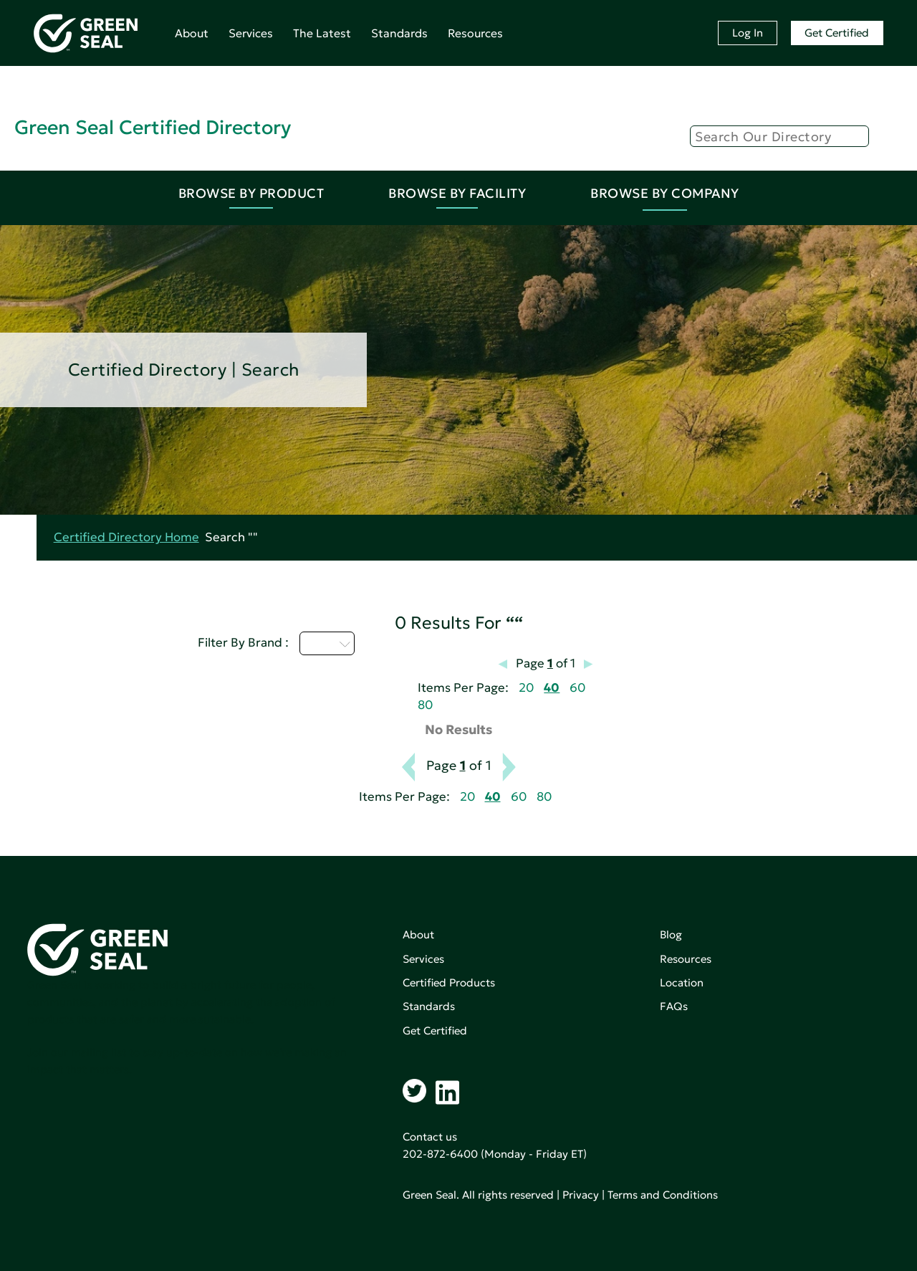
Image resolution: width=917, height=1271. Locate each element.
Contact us (430, 1136)
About (191, 33)
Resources (475, 33)
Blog (671, 934)
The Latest (322, 33)
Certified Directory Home (126, 537)
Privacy (580, 1194)
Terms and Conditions (663, 1194)
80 (425, 705)
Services (251, 33)
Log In (747, 32)
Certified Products (449, 982)
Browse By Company (664, 193)
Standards (399, 33)
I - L (327, 643)
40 (552, 687)
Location (682, 982)
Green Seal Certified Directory (152, 127)
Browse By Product (251, 193)
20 (526, 687)
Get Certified (837, 32)
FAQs (674, 1006)
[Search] (779, 136)
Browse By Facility (457, 193)
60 (577, 687)
